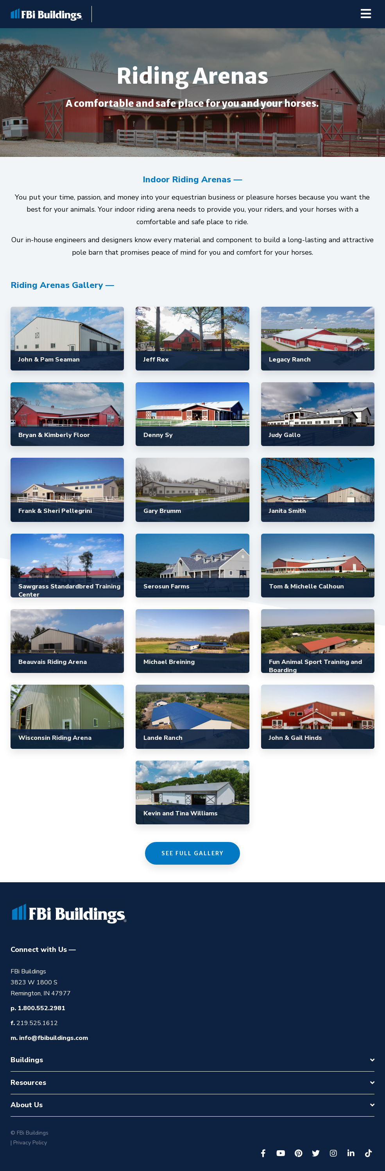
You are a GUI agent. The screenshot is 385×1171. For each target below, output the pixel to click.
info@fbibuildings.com (53, 1038)
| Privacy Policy (29, 1142)
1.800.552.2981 (41, 1008)
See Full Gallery (192, 853)
